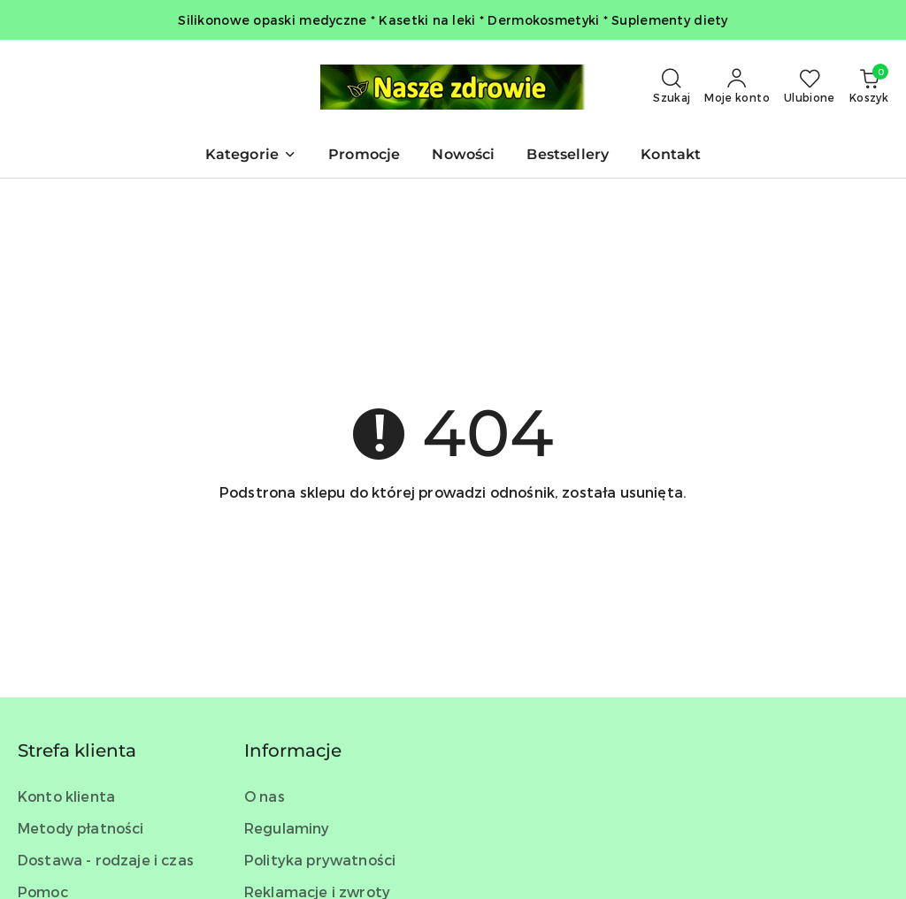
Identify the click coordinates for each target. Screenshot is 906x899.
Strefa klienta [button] (77, 750)
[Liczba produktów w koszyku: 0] (868, 86)
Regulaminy (287, 827)
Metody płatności (81, 827)
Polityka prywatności (319, 859)
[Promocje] (364, 156)
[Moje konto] (737, 86)
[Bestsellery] (567, 156)
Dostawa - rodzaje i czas (106, 859)
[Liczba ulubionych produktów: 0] (809, 86)
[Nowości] (463, 156)
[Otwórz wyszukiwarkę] (671, 86)
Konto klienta (66, 796)
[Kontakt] (670, 156)
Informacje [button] (293, 750)
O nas (264, 796)
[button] (250, 156)
